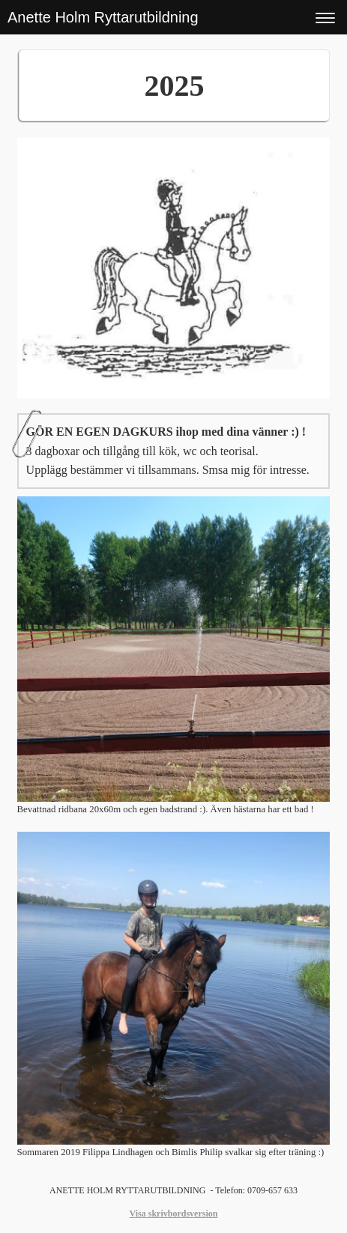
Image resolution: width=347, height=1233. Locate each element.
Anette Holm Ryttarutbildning (103, 17)
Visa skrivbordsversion (174, 1213)
